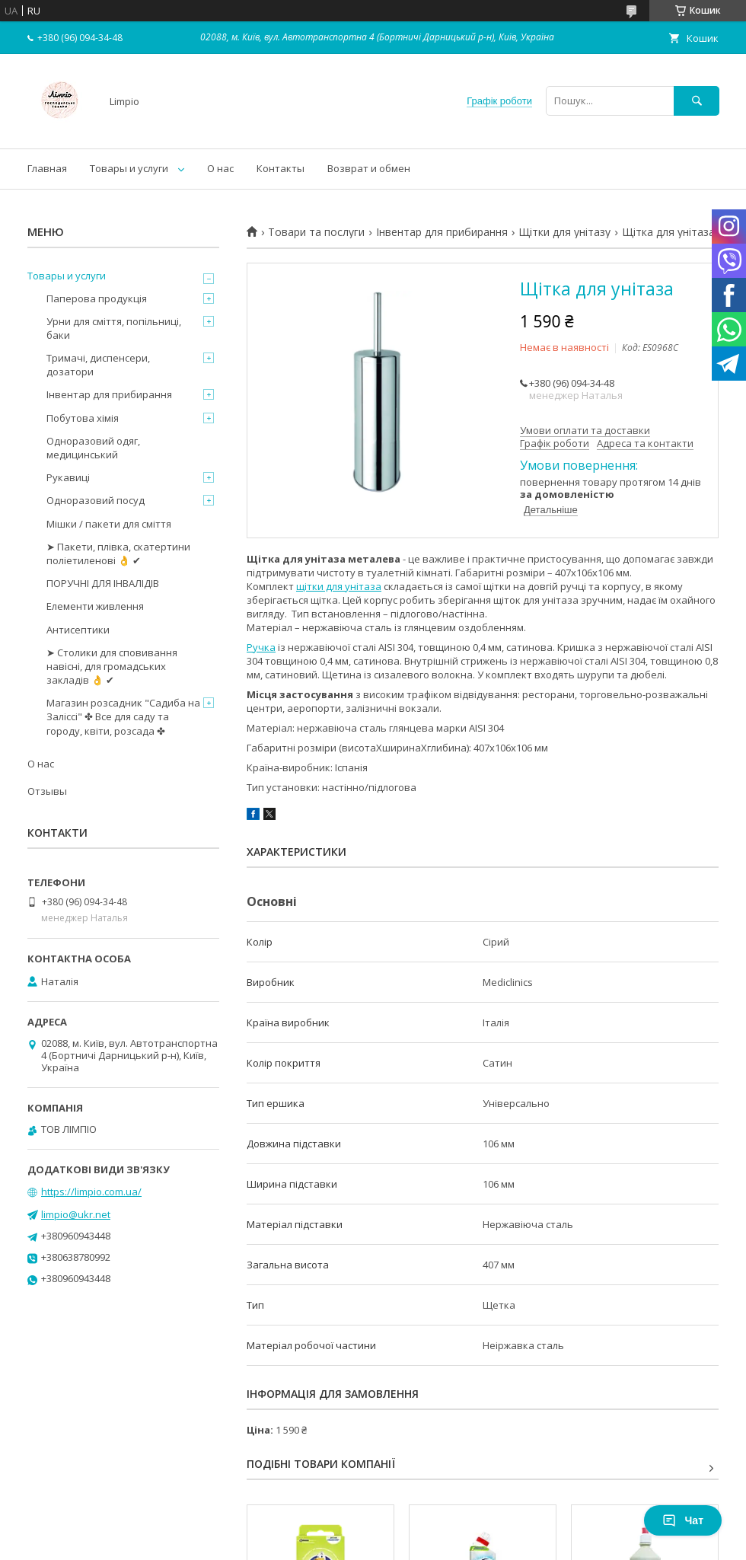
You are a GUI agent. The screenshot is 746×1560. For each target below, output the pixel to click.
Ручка (261, 647)
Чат (682, 1520)
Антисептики (78, 629)
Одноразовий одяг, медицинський (93, 447)
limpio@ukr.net (75, 1214)
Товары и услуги (129, 168)
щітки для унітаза (338, 586)
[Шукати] (696, 101)
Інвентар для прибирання (442, 232)
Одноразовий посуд (95, 500)
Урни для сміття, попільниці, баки (113, 328)
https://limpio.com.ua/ (91, 1191)
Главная (47, 168)
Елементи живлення (95, 606)
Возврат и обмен (368, 168)
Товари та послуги (316, 232)
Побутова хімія (82, 418)
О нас (220, 168)
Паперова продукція (96, 298)
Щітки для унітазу (564, 232)
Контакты (280, 168)
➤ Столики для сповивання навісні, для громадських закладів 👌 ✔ (111, 666)
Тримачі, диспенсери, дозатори (98, 364)
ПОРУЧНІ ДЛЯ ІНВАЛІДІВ (102, 583)
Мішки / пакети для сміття (108, 524)
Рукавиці (68, 477)
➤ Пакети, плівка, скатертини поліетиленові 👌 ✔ (118, 553)
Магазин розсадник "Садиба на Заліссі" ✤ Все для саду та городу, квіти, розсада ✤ (123, 716)
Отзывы (47, 791)
